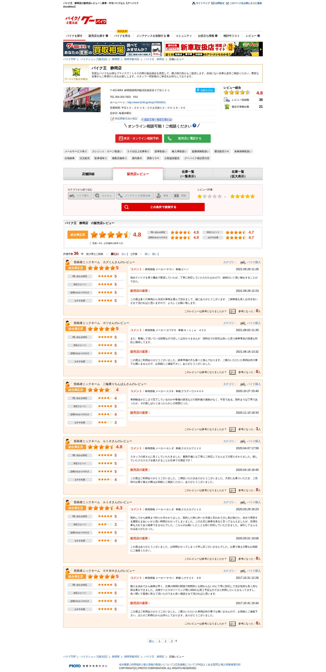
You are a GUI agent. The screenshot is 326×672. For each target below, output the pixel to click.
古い (123, 254)
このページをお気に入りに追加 (246, 3)
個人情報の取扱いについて (158, 664)
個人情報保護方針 (231, 664)
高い (147, 254)
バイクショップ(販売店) (94, 59)
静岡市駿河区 (131, 59)
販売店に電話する (189, 138)
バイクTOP (69, 59)
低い (154, 254)
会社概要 (124, 664)
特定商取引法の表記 (126, 118)
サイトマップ (203, 3)
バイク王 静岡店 (154, 59)
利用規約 (136, 664)
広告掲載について (185, 664)
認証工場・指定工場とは (157, 119)
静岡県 (116, 59)
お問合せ (219, 3)
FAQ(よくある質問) (208, 664)
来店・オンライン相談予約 (141, 138)
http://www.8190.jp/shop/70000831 (146, 102)
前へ (151, 640)
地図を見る (207, 90)
